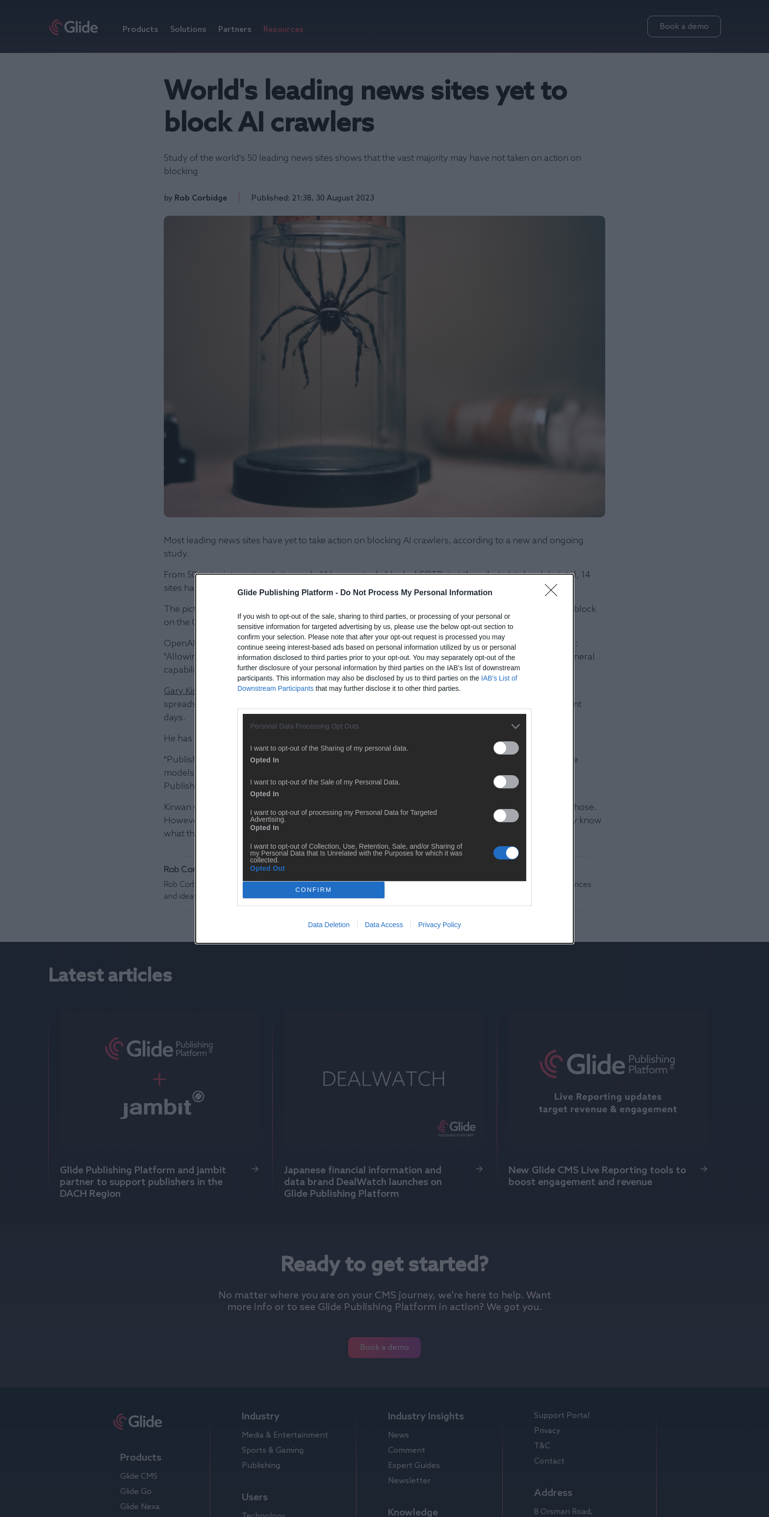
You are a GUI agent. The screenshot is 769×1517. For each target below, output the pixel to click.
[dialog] (384, 758)
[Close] (554, 593)
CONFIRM (313, 889)
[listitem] (384, 726)
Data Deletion (329, 925)
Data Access (384, 925)
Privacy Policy (439, 925)
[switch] (506, 748)
